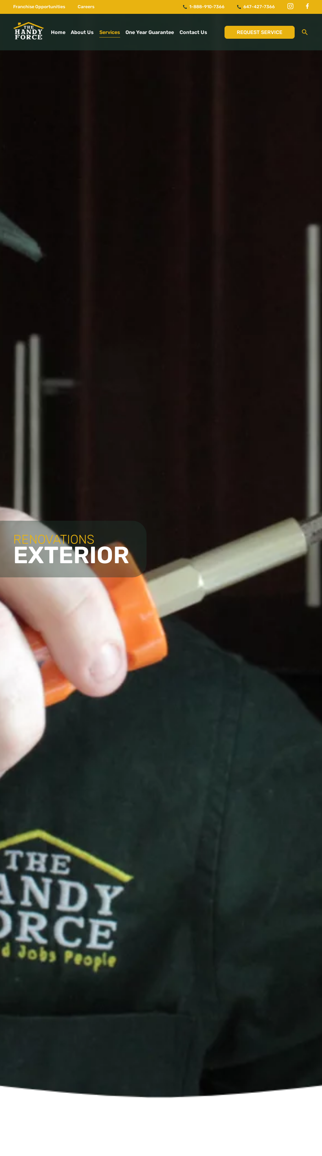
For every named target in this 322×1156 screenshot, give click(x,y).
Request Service (259, 32)
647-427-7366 (256, 6)
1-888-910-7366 (204, 6)
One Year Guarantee (149, 32)
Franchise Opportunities (39, 6)
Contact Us (193, 32)
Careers (86, 6)
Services (109, 32)
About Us (82, 32)
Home (58, 32)
